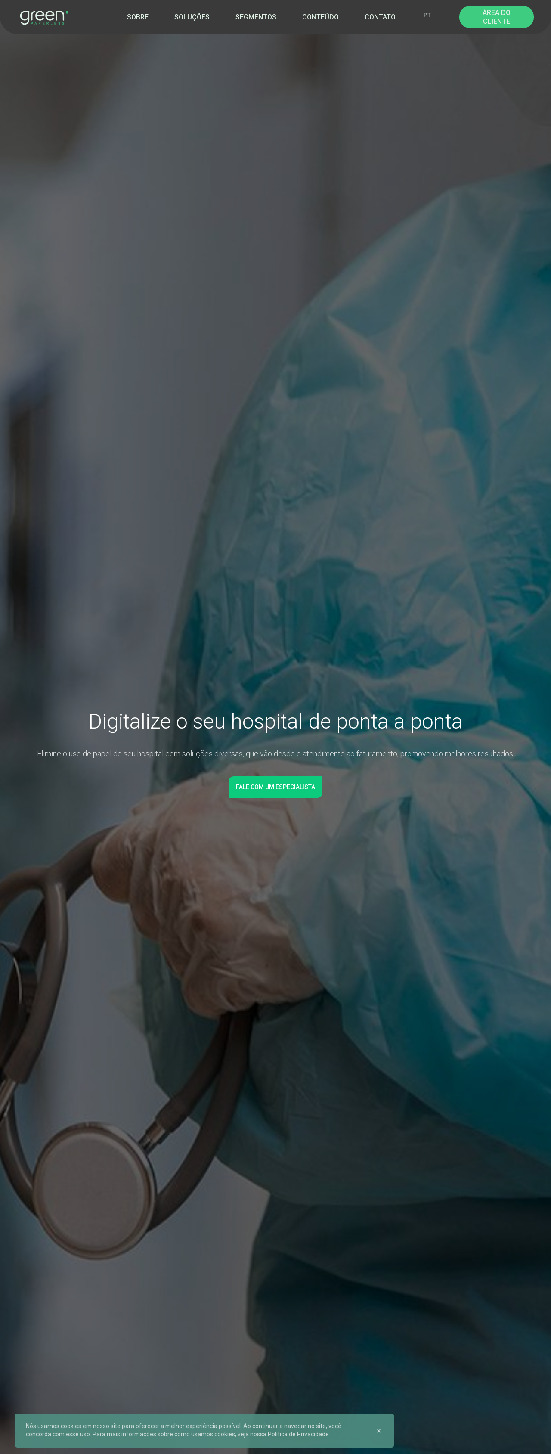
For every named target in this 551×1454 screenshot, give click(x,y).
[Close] (378, 1430)
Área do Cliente (497, 17)
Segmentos (255, 17)
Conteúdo (320, 17)
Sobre (138, 17)
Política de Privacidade (298, 1434)
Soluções (192, 17)
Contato (380, 17)
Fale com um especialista (275, 787)
